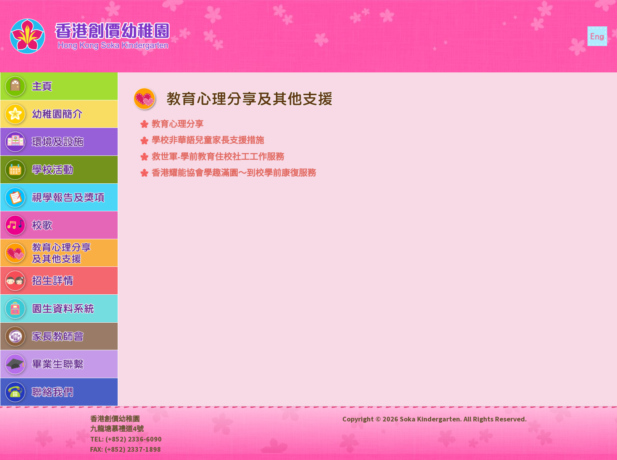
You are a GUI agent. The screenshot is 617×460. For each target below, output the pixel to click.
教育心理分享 (177, 123)
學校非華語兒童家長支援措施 (207, 140)
